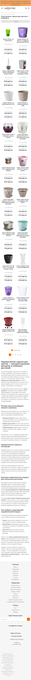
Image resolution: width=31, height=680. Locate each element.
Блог (15, 608)
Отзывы (15, 577)
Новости (15, 567)
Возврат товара (15, 591)
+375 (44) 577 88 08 (16, 636)
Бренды (15, 612)
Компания (15, 564)
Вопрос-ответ (15, 610)
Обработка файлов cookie (15, 599)
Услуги (15, 593)
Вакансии (15, 571)
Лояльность (15, 597)
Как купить (16, 595)
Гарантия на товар (15, 589)
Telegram (20, 629)
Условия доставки (15, 587)
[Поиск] (29, 8)
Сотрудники (15, 569)
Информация (15, 583)
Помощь (15, 605)
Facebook (13, 629)
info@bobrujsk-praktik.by (16, 639)
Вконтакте (9, 629)
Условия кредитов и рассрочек (15, 602)
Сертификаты (15, 579)
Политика (15, 575)
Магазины (15, 573)
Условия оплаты (15, 585)
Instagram (16, 629)
